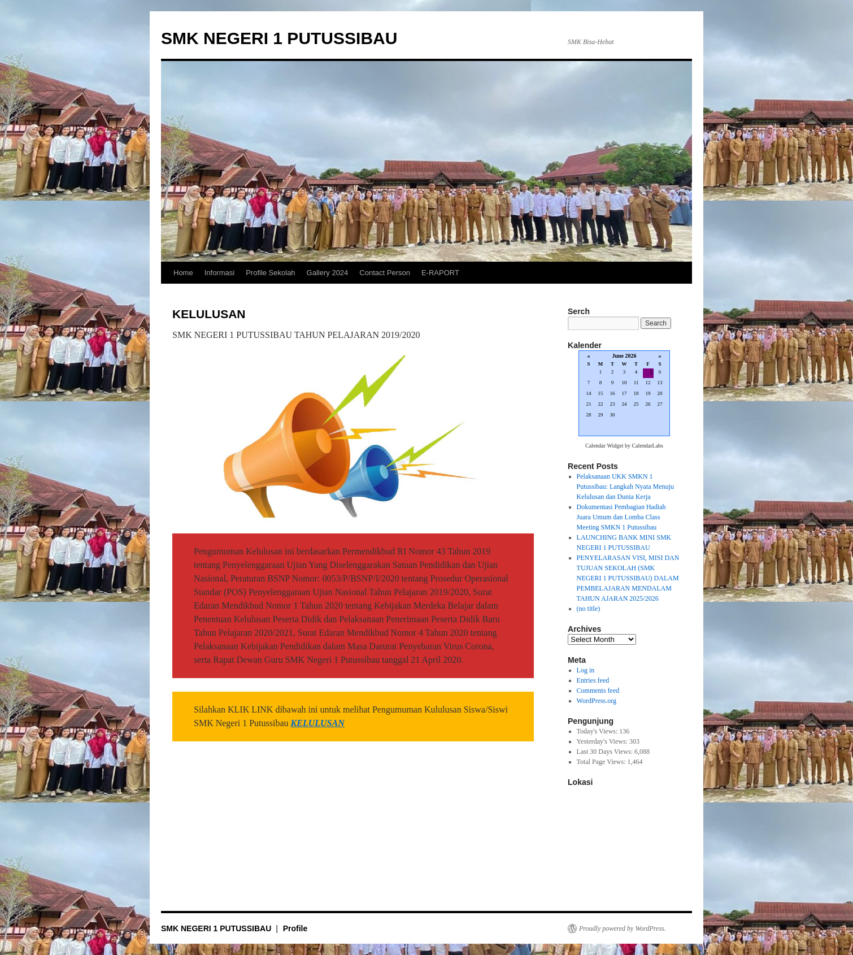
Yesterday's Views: (603, 741)
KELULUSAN (318, 723)
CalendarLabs (647, 445)
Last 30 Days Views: (605, 752)
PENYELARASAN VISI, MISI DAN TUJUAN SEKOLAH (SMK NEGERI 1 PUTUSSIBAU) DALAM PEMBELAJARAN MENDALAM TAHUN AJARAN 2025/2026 (628, 578)
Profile (295, 928)
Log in (586, 670)
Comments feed (598, 690)
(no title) (588, 609)
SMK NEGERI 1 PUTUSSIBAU (279, 38)
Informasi (219, 272)
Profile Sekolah (270, 272)
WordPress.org (596, 701)
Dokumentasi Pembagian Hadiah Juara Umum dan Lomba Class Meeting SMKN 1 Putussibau (621, 517)
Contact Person (384, 272)
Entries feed (593, 680)
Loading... (624, 394)
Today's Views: (598, 731)
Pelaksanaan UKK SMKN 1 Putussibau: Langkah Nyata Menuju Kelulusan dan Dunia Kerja (625, 486)
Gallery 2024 (328, 272)
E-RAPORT (440, 272)
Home (183, 272)
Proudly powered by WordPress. (622, 928)
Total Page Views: (602, 762)
